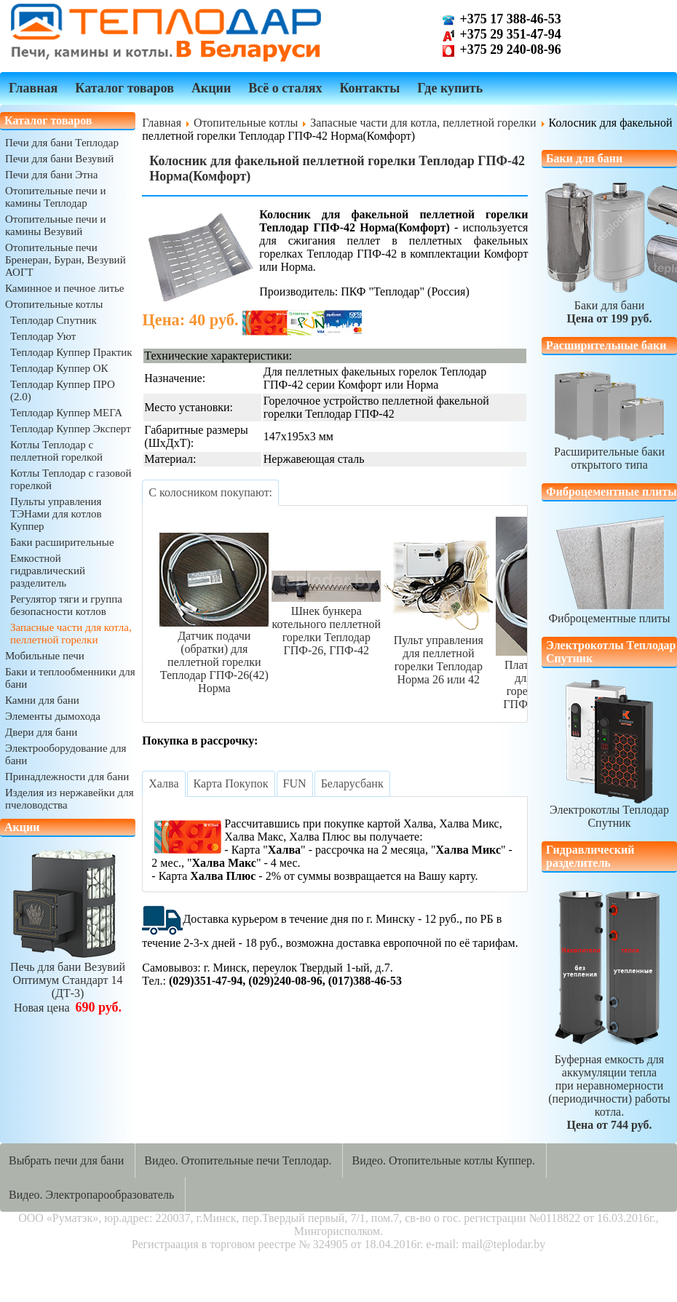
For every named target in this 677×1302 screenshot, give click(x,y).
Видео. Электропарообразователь (91, 1194)
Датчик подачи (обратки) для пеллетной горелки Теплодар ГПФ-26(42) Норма (214, 655)
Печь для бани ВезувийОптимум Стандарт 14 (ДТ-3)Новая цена (67, 981)
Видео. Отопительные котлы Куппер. (443, 1160)
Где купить (450, 88)
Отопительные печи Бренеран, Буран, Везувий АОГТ (65, 260)
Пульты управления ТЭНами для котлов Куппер (56, 514)
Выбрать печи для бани (66, 1160)
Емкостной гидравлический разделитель (47, 570)
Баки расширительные (62, 542)
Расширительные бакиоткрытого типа (609, 451)
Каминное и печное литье (64, 288)
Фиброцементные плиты (609, 611)
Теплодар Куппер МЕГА (66, 412)
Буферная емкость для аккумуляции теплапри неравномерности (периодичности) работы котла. (609, 1085)
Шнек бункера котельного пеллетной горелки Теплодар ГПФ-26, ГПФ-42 (326, 624)
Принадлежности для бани (67, 776)
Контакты (369, 88)
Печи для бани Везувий (59, 158)
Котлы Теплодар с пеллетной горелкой (56, 451)
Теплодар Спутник (53, 320)
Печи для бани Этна (51, 174)
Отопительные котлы (54, 304)
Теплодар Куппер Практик (71, 352)
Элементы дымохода (52, 716)
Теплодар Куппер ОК (59, 368)
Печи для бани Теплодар (62, 142)
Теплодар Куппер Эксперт (70, 428)
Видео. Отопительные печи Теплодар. (237, 1160)
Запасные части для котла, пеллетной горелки (71, 634)
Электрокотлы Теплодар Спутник (609, 754)
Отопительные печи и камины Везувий (55, 225)
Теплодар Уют (43, 336)
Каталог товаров (124, 88)
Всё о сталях (285, 88)
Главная (33, 88)
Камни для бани (42, 700)
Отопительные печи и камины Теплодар (55, 197)
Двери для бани (41, 732)
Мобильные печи (44, 656)
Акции (211, 88)
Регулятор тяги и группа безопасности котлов (66, 605)
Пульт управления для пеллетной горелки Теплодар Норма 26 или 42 (438, 653)
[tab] (210, 493)
